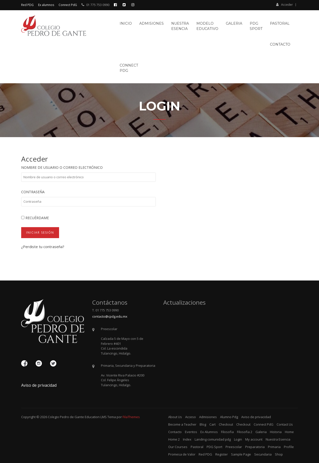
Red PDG (27, 5)
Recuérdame (35, 217)
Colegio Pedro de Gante (66, 417)
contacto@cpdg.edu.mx (109, 316)
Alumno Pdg (229, 417)
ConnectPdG (129, 68)
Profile (289, 447)
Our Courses (177, 447)
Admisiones (151, 23)
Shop (279, 454)
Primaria (274, 447)
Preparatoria (255, 447)
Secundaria (263, 454)
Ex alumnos (46, 5)
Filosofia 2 (244, 432)
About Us (175, 417)
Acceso (190, 417)
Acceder (284, 4)
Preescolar (234, 447)
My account (253, 439)
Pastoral (280, 23)
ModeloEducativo (207, 26)
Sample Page (241, 454)
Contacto (280, 44)
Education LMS (96, 417)
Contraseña (33, 191)
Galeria (234, 23)
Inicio (126, 23)
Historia (276, 432)
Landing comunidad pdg (213, 439)
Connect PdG (68, 5)
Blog (203, 424)
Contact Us (285, 424)
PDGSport (256, 26)
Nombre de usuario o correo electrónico (62, 167)
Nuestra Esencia (278, 439)
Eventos (191, 432)
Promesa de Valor (181, 454)
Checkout (226, 424)
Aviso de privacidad (39, 385)
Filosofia (227, 432)
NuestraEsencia (180, 26)
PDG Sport (214, 447)
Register (221, 454)
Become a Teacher (182, 424)
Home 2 (174, 439)
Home (289, 432)
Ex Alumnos (209, 432)
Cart (212, 424)
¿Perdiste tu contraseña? (42, 246)
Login (238, 439)
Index (187, 439)
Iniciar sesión (40, 232)
